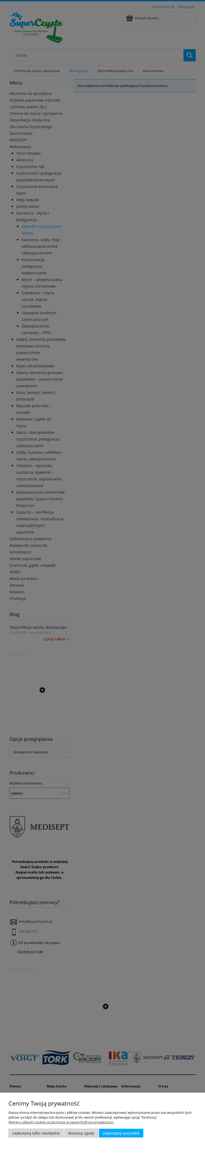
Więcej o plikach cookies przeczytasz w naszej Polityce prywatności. (61, 1122)
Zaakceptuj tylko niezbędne (36, 1133)
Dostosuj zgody (81, 1133)
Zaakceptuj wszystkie (121, 1133)
